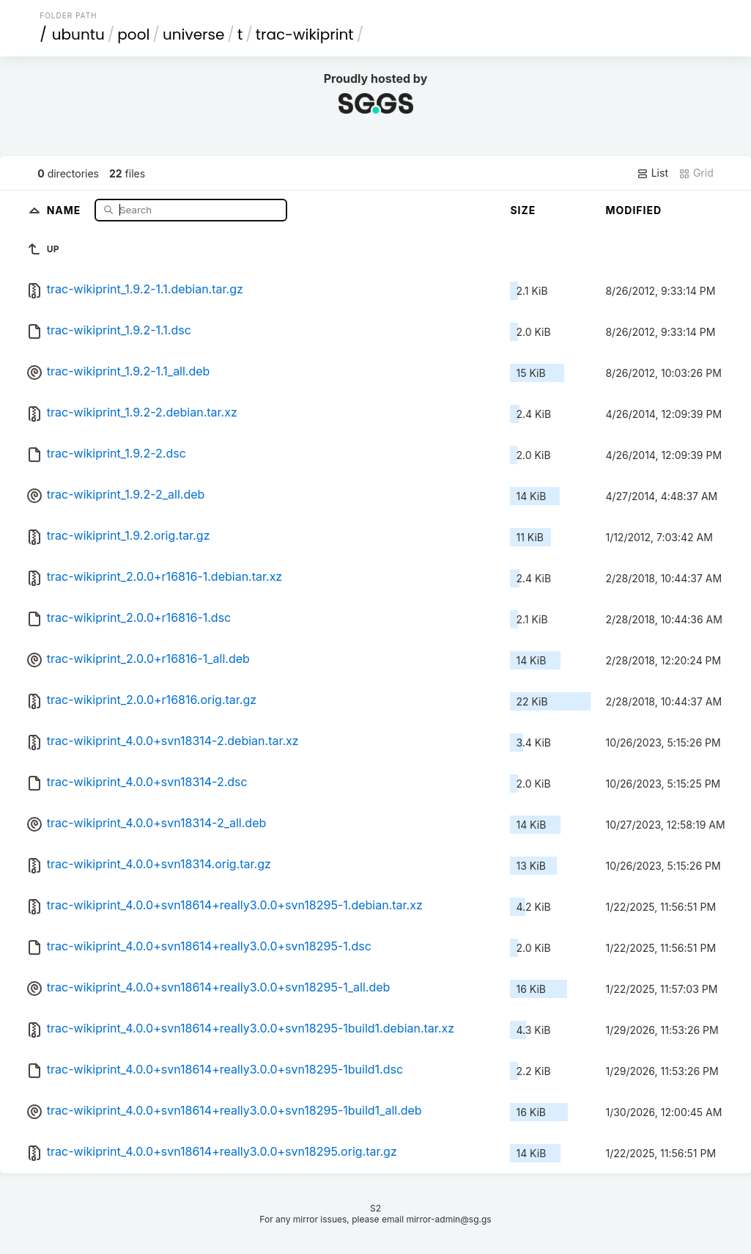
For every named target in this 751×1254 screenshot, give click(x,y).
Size (523, 210)
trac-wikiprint (305, 34)
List (652, 173)
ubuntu (78, 34)
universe (193, 34)
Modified (633, 210)
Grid (696, 173)
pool (133, 34)
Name (65, 209)
